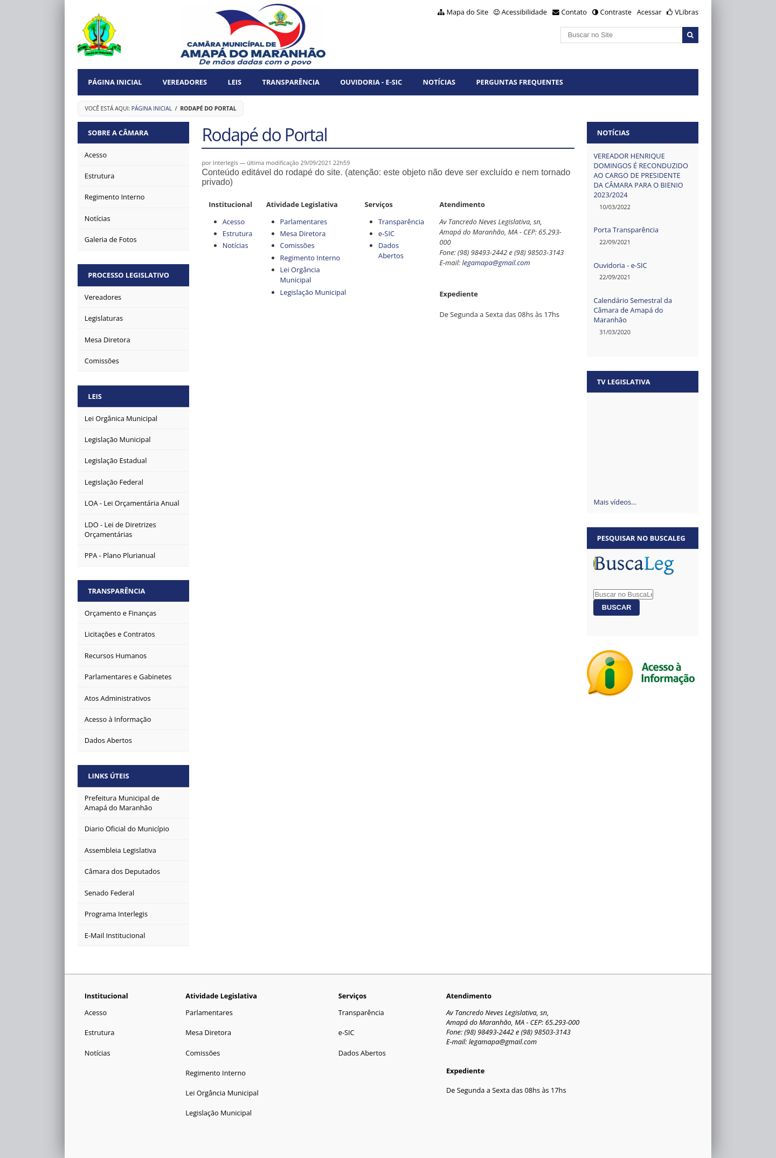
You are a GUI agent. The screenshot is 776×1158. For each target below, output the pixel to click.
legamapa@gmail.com (496, 262)
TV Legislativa (623, 382)
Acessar (649, 12)
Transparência (291, 82)
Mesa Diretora (303, 233)
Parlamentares (303, 221)
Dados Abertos (391, 250)
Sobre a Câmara (118, 132)
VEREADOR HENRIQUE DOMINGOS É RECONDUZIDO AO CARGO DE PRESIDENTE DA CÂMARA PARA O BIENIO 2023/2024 (640, 175)
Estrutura (238, 233)
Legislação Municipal (313, 292)
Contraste (616, 12)
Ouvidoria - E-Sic (371, 82)
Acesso (234, 221)
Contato (574, 12)
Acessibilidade (524, 12)
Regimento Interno (310, 258)
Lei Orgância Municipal (300, 275)
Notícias (439, 82)
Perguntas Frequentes (519, 82)
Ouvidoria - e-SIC (620, 265)
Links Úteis (108, 776)
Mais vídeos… (614, 502)
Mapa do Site (467, 12)
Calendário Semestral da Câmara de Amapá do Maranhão (632, 310)
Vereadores (185, 82)
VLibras (686, 12)
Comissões (297, 245)
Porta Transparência (626, 230)
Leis (234, 82)
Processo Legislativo (128, 275)
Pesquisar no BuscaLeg (641, 538)
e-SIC (386, 233)
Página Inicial (115, 82)
